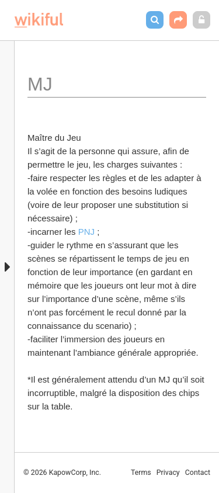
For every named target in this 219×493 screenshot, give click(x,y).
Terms (141, 472)
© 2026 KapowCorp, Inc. (62, 472)
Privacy (168, 472)
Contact (197, 472)
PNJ (86, 232)
